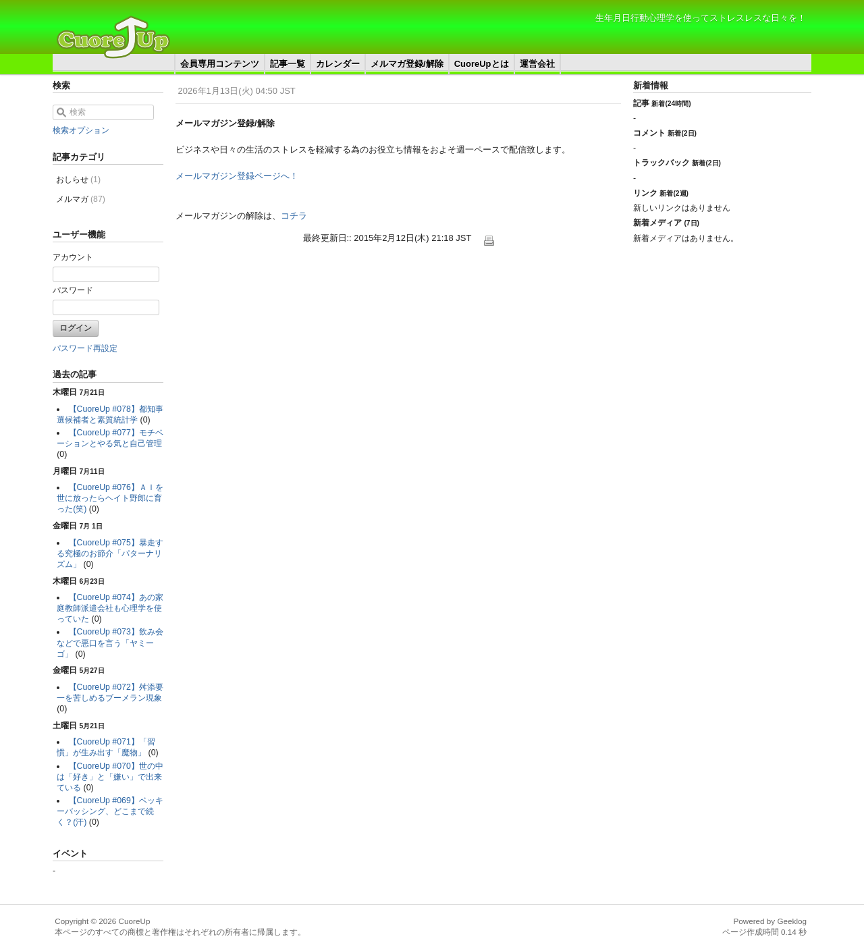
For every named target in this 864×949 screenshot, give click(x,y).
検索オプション (81, 130)
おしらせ (78, 179)
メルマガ (80, 199)
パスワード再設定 (85, 348)
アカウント (73, 257)
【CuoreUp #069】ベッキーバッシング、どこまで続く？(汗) (110, 811)
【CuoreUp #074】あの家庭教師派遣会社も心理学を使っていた (110, 608)
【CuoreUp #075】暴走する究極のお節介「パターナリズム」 (110, 553)
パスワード (73, 290)
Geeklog (792, 921)
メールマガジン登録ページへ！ (237, 176)
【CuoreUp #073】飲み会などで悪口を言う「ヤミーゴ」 (110, 642)
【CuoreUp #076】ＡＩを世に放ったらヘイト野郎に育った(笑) (110, 498)
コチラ (294, 216)
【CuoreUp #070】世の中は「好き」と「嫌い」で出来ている (110, 776)
